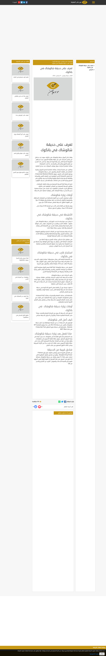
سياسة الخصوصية (94, 654)
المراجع (91, 70)
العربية (15, 2)
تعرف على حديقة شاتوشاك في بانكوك (62, 63)
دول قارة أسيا (56, 61)
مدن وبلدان (64, 61)
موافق (102, 654)
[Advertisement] (53, 18)
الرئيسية (70, 61)
